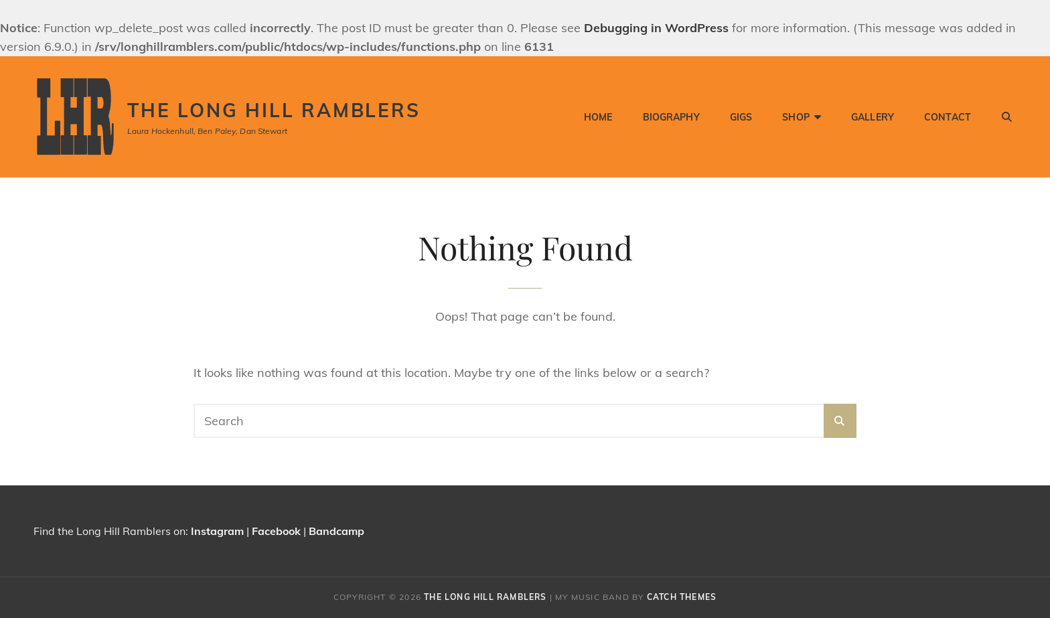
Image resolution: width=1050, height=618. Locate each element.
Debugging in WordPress (656, 27)
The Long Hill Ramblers (274, 110)
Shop (796, 117)
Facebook (276, 531)
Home (598, 117)
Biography (671, 117)
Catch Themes (682, 597)
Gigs (741, 117)
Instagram (217, 531)
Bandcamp (336, 531)
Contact (947, 117)
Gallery (872, 117)
